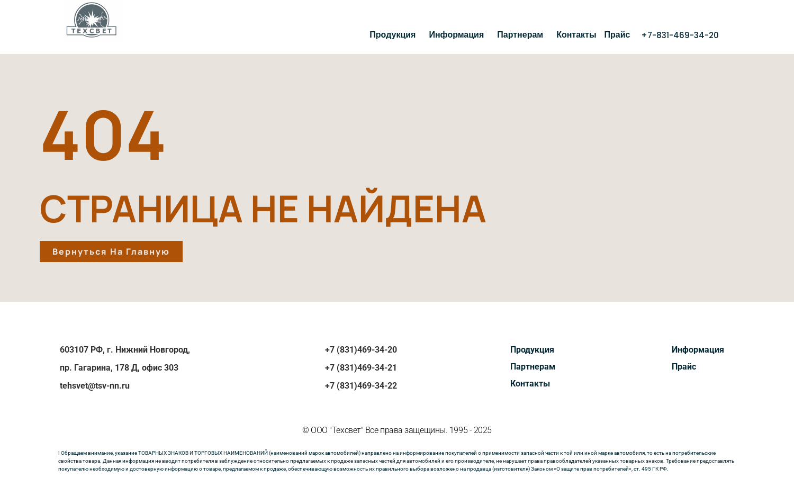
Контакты (576, 35)
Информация (459, 35)
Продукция (395, 35)
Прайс (617, 35)
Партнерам (522, 35)
